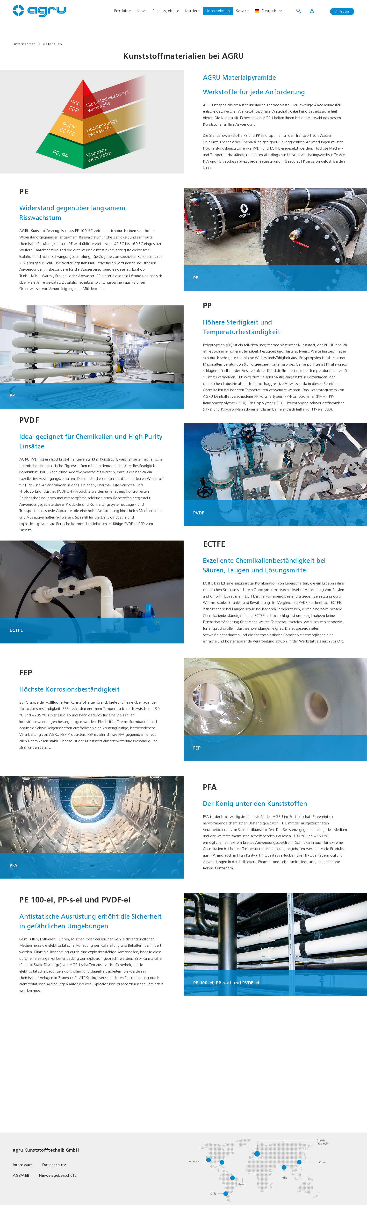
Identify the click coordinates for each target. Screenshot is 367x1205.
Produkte (122, 10)
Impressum (23, 1164)
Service (242, 10)
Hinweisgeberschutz (58, 1175)
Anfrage (342, 11)
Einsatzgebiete (166, 10)
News (141, 10)
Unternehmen (218, 10)
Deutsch (265, 10)
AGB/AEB (21, 1175)
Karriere (192, 10)
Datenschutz (54, 1164)
